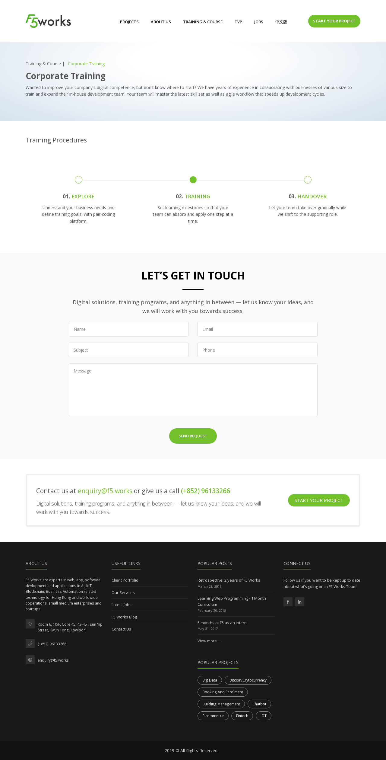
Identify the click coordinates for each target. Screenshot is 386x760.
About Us (161, 21)
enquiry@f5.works (106, 491)
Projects (129, 21)
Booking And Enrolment (222, 692)
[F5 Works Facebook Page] (288, 601)
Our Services (123, 592)
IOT (264, 715)
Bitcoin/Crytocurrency (248, 680)
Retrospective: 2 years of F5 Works (229, 580)
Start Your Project (334, 21)
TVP (238, 21)
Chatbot (259, 704)
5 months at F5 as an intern (222, 622)
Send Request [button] (193, 436)
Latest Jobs (121, 604)
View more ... (209, 640)
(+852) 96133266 (205, 491)
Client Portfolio (125, 580)
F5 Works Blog (124, 617)
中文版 (281, 21)
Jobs (258, 21)
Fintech (242, 715)
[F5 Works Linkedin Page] (299, 601)
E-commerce (213, 715)
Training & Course (203, 21)
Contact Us (121, 629)
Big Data (209, 680)
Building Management (221, 704)
